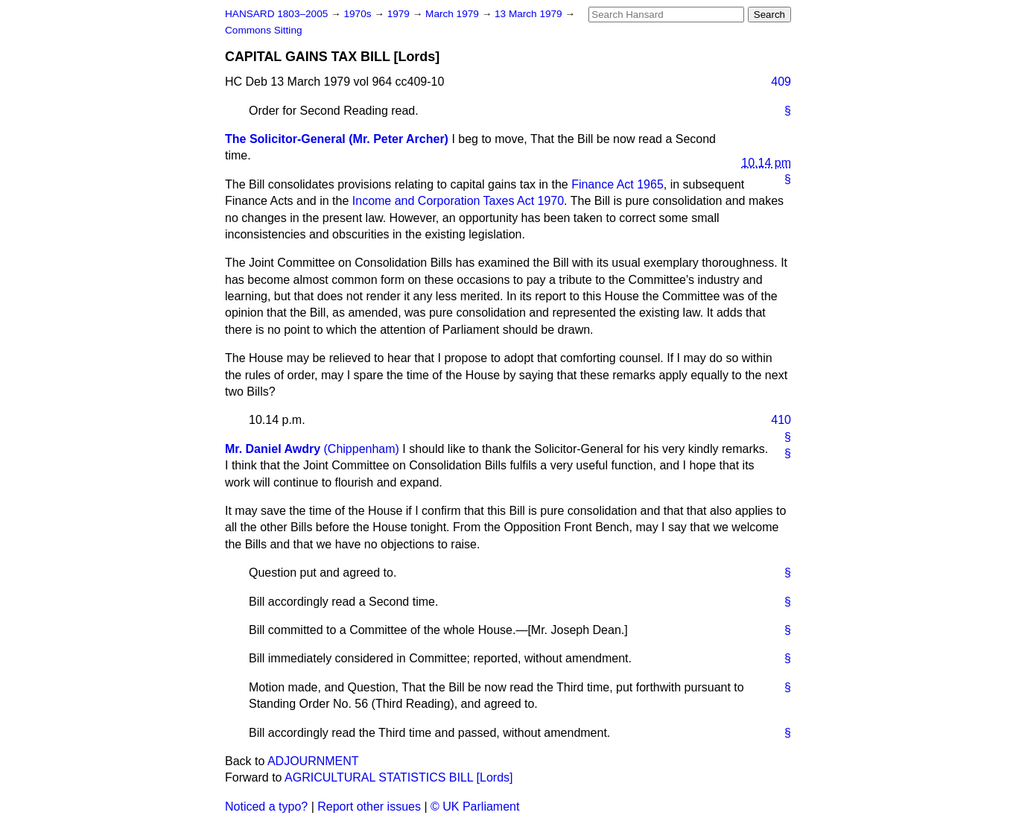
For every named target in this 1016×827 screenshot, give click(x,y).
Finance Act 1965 (617, 184)
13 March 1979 (530, 13)
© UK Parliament (475, 806)
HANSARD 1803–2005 (276, 13)
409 (781, 81)
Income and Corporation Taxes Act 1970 (458, 200)
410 (781, 420)
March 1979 (453, 13)
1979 (400, 13)
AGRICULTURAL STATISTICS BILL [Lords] (398, 777)
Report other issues (369, 806)
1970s (358, 13)
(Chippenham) (361, 449)
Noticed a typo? (266, 806)
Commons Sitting (263, 30)
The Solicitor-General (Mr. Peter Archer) (336, 139)
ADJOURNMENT (313, 761)
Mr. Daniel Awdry (272, 449)
